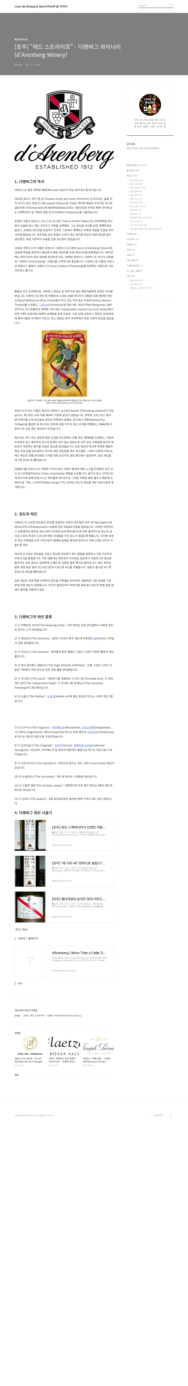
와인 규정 (136, 198)
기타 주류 (132, 260)
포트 (96, 734)
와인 (132, 175)
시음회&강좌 (134, 265)
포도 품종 (136, 191)
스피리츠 (133, 239)
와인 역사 (136, 183)
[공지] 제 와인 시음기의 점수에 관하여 (143, 148)
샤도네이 (92, 876)
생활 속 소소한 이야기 (141, 287)
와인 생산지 (137, 187)
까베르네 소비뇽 (83, 889)
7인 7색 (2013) (138, 225)
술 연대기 (133, 170)
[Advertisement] (64, 524)
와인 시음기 (138, 206)
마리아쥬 (136, 210)
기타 (131, 276)
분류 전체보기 (136, 165)
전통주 (132, 244)
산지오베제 (88, 871)
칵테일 (132, 233)
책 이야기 (136, 284)
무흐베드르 (58, 871)
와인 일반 (136, 180)
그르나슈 (44, 305)
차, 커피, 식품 (134, 270)
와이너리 (136, 202)
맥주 (131, 249)
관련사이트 (158, 1373)
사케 (131, 255)
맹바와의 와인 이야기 (141, 217)
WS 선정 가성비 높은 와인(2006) (146, 228)
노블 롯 (51, 792)
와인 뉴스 (135, 213)
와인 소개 (136, 221)
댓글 (16, 1333)
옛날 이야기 (136, 280)
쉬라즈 (58, 889)
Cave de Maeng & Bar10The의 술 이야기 (40, 6)
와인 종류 (136, 195)
